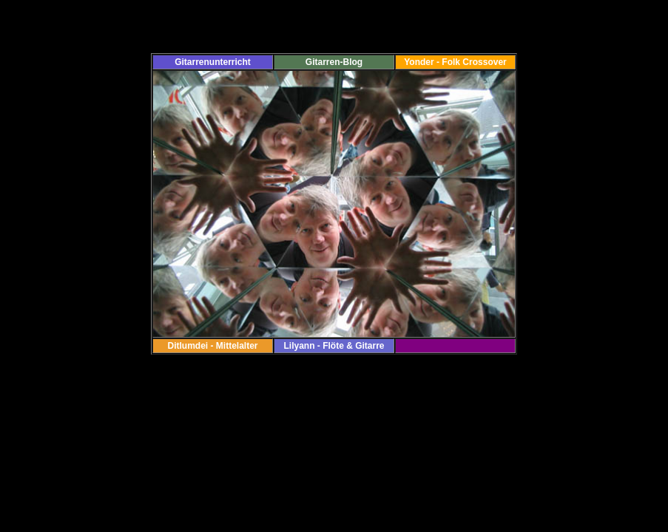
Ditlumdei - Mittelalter (212, 346)
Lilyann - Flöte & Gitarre (333, 346)
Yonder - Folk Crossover (455, 62)
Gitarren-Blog (334, 62)
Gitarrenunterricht (213, 62)
